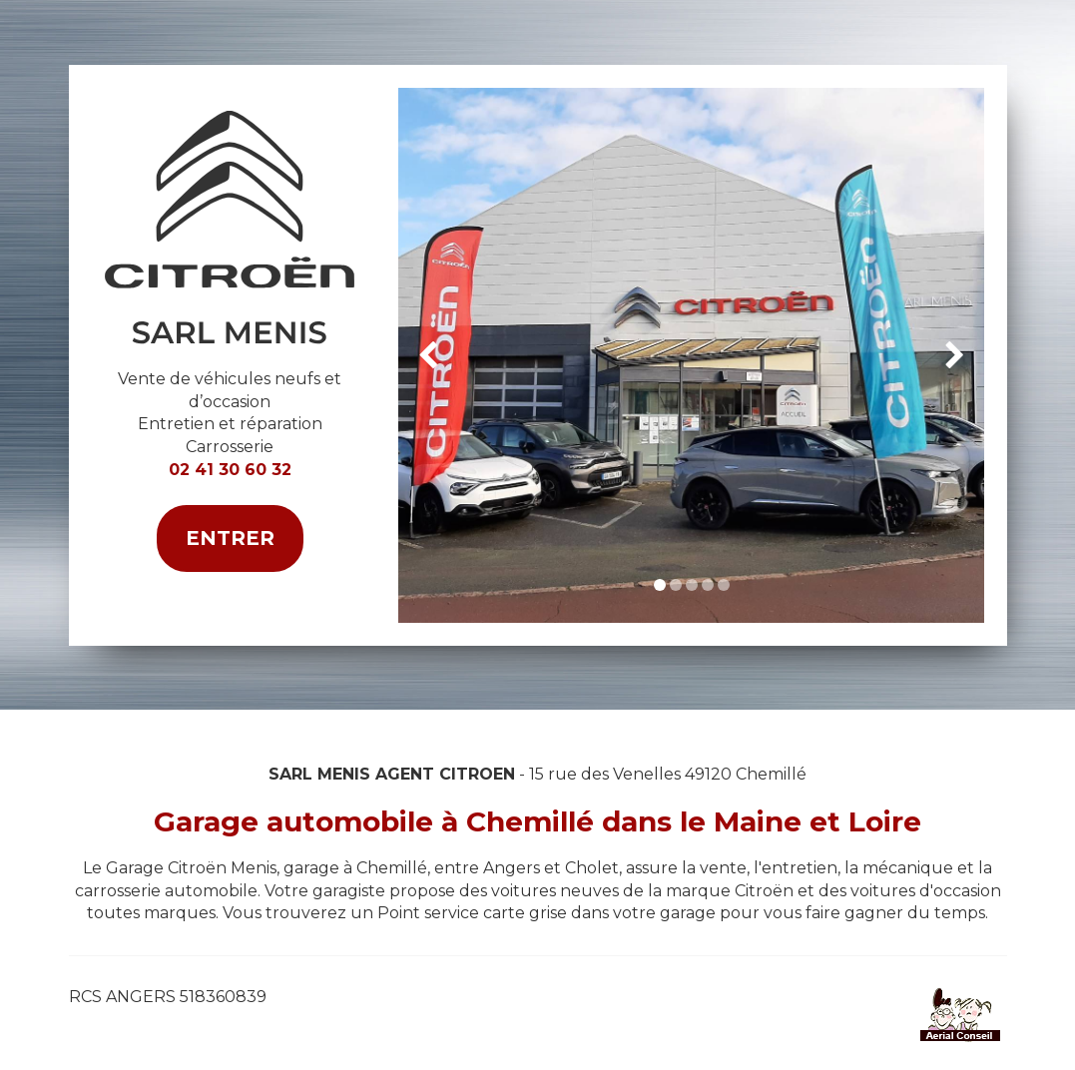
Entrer (230, 538)
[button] (427, 355)
